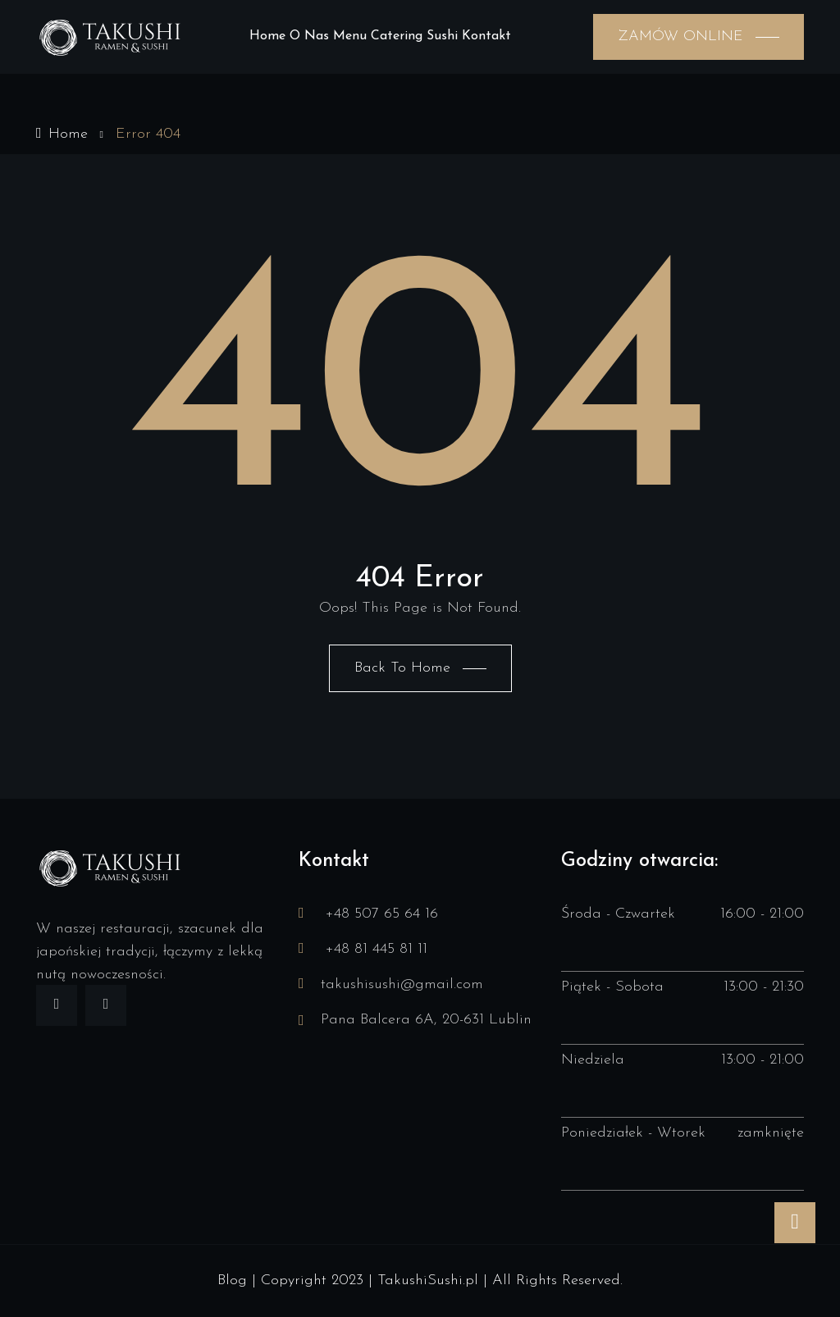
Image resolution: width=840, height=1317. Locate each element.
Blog (232, 1280)
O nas (309, 36)
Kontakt (486, 36)
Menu (350, 36)
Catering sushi (414, 36)
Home (267, 36)
